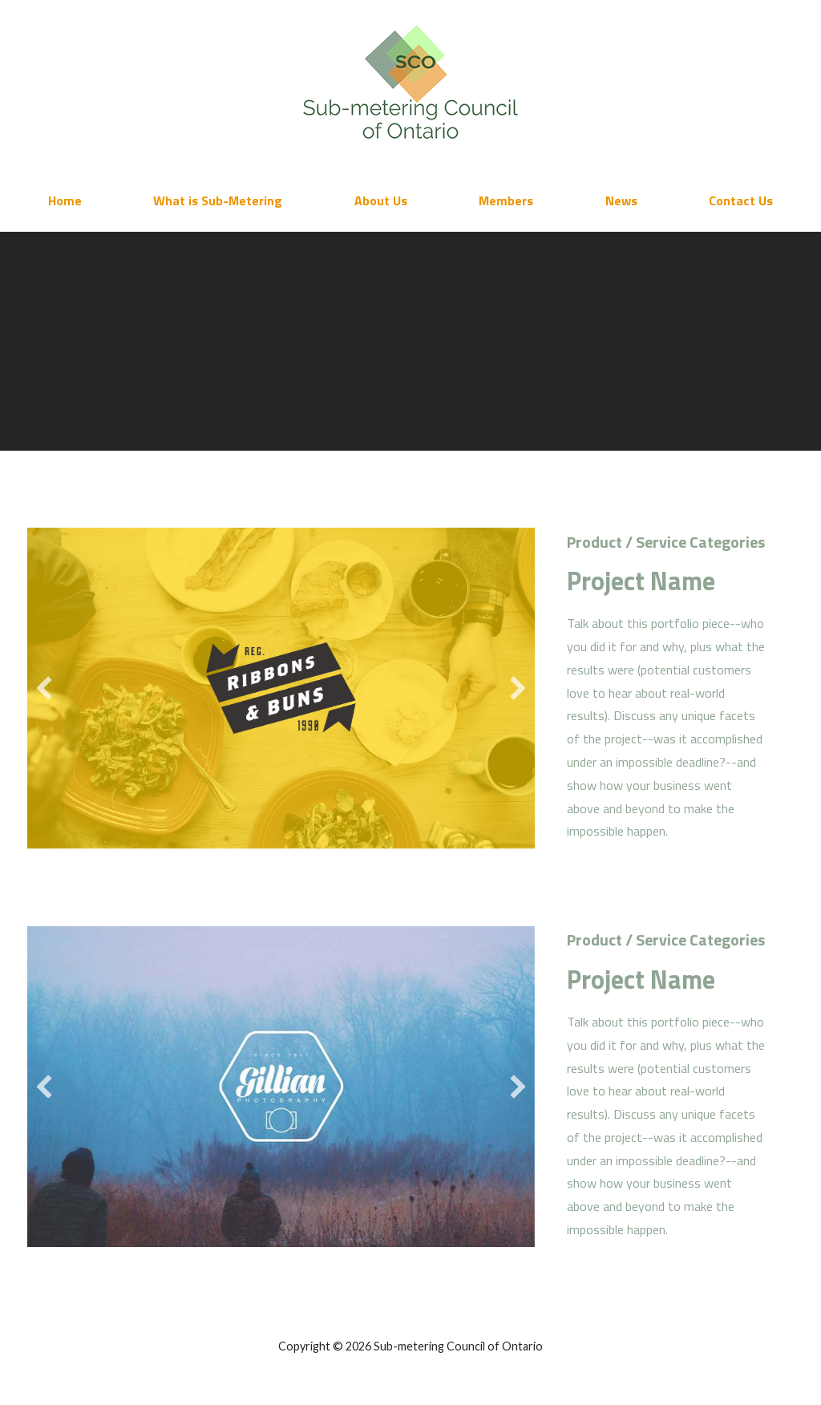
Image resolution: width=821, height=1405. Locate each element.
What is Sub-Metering (217, 200)
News (621, 200)
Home (65, 200)
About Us (380, 200)
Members (506, 200)
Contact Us (741, 200)
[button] (44, 688)
